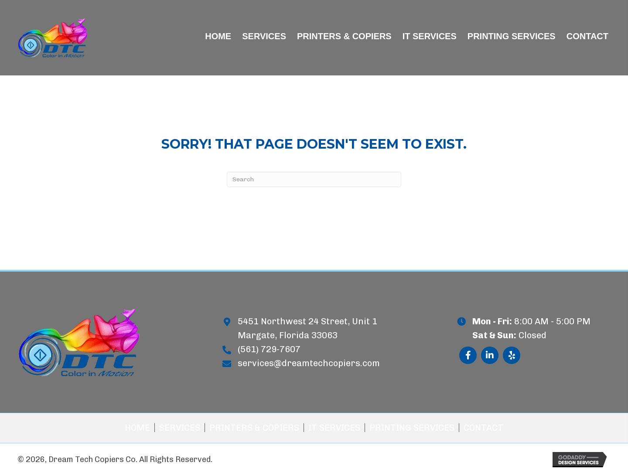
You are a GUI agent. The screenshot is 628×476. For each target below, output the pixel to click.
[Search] (314, 179)
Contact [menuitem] (483, 427)
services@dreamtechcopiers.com (309, 363)
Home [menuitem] (137, 427)
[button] (468, 355)
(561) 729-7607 (269, 349)
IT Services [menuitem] (334, 427)
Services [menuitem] (179, 427)
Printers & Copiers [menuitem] (254, 427)
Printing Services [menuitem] (411, 427)
